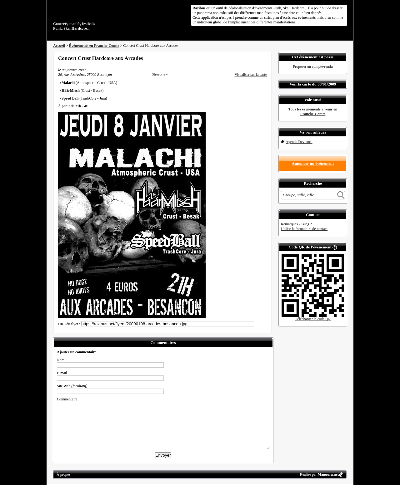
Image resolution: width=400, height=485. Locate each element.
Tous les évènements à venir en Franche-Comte (312, 111)
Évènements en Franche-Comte (94, 45)
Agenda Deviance (299, 142)
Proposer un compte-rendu (312, 66)
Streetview (160, 74)
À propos (63, 474)
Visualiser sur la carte (250, 74)
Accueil (59, 45)
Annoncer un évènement (313, 163)
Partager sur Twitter (247, 58)
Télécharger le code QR (313, 319)
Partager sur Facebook (239, 58)
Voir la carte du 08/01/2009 (313, 84)
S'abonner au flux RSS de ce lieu (264, 58)
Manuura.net (328, 474)
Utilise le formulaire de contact (304, 229)
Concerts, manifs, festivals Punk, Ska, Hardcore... (93, 17)
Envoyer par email (256, 58)
